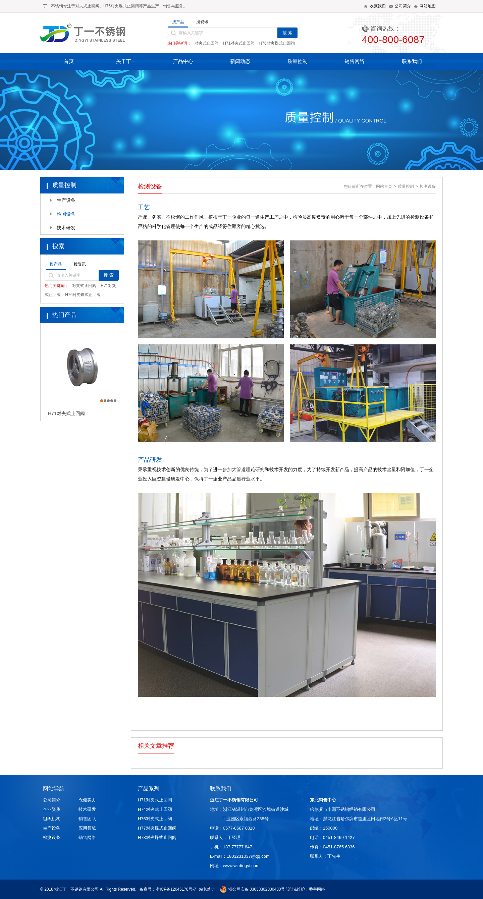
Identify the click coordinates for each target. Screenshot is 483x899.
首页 (69, 61)
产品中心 (183, 61)
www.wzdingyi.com (241, 865)
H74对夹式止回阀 (155, 809)
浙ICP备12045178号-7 (176, 889)
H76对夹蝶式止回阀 (277, 43)
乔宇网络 (317, 889)
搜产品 (178, 21)
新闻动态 (240, 61)
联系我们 (412, 61)
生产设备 (66, 200)
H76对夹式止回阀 (155, 818)
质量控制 (297, 61)
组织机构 (51, 818)
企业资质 (51, 809)
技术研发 (66, 227)
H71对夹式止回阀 (239, 43)
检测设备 (66, 214)
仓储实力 (87, 799)
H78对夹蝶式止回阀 (157, 837)
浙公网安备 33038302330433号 (252, 889)
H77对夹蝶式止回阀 (157, 828)
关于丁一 (126, 61)
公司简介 (51, 799)
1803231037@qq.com (248, 856)
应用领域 (87, 828)
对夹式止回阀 (207, 43)
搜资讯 (202, 21)
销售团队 (87, 818)
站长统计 (207, 889)
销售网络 (354, 61)
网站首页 (384, 186)
